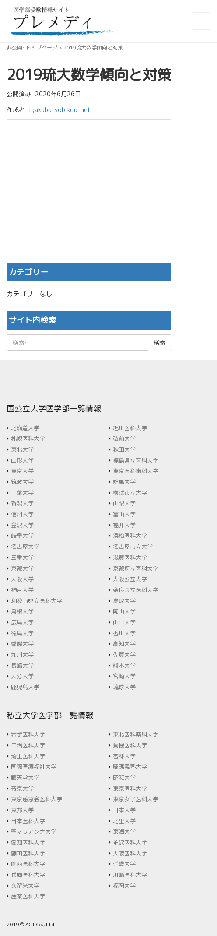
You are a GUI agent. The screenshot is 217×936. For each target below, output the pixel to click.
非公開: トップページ (32, 47)
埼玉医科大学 (28, 756)
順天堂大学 (25, 778)
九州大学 (22, 655)
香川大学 (124, 633)
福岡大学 (124, 886)
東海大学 (124, 831)
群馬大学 (124, 482)
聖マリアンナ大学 (33, 831)
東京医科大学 (130, 788)
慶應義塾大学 (130, 767)
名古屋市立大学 (133, 546)
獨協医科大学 (130, 745)
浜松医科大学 (130, 536)
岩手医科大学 (28, 734)
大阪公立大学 (130, 579)
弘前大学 (124, 438)
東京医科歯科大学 (135, 471)
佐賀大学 (124, 655)
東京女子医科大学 (135, 799)
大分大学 (22, 676)
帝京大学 (22, 788)
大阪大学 (22, 579)
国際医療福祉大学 (33, 767)
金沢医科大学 (130, 842)
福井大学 (124, 525)
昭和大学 (124, 778)
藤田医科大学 (28, 853)
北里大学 (124, 821)
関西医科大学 (28, 864)
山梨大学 (124, 503)
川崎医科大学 (130, 875)
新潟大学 (22, 503)
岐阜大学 (22, 536)
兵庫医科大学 (28, 875)
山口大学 (124, 622)
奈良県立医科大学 (135, 590)
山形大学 (22, 460)
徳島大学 (22, 633)
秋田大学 (124, 449)
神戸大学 (22, 590)
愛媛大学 (22, 644)
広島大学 (22, 622)
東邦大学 (22, 810)
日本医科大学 (28, 821)
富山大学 (124, 514)
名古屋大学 (25, 546)
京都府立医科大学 (135, 568)
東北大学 (22, 449)
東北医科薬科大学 (135, 734)
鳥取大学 (124, 601)
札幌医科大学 (28, 438)
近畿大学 (124, 864)
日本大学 (124, 810)
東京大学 (22, 471)
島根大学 (22, 611)
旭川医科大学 (130, 428)
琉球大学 (124, 687)
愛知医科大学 (28, 842)
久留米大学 (25, 886)
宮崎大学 (124, 676)
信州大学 (22, 514)
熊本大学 (124, 666)
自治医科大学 (28, 745)
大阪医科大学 (130, 853)
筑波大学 (22, 482)
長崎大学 (22, 666)
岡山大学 (124, 611)
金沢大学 (22, 525)
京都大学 (22, 568)
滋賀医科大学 (130, 557)
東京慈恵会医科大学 (36, 799)
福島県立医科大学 (135, 460)
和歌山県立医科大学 (36, 601)
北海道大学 (25, 428)
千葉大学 (22, 493)
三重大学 (22, 557)
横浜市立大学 (130, 493)
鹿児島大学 (25, 687)
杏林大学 (124, 756)
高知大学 (124, 644)
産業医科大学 (28, 896)
